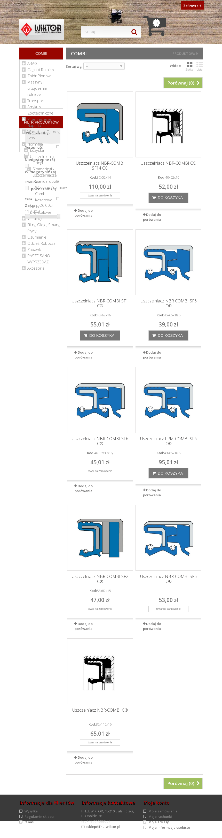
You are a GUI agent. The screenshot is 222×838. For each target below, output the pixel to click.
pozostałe (43, 360)
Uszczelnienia (42, 158)
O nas (29, 822)
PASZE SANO (38, 257)
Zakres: (32, 376)
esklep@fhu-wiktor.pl (102, 826)
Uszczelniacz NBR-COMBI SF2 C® (100, 579)
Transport (36, 102)
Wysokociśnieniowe (52, 189)
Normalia (35, 146)
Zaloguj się (192, 5)
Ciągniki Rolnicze (41, 71)
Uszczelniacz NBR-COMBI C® (168, 163)
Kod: (93, 177)
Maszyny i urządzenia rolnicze (37, 90)
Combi (40, 195)
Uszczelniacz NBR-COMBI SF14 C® (100, 166)
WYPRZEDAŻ (38, 263)
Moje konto (156, 802)
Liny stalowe (40, 214)
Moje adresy (158, 822)
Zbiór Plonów (39, 77)
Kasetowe (43, 201)
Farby (34, 208)
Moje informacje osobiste (169, 827)
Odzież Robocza (41, 245)
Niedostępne (40, 330)
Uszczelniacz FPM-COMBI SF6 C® (168, 441)
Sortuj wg (74, 66)
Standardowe (47, 183)
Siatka (189, 66)
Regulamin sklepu (39, 816)
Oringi (38, 164)
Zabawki (34, 251)
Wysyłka (31, 811)
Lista (199, 66)
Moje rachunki (160, 816)
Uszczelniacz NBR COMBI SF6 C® (168, 303)
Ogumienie (36, 239)
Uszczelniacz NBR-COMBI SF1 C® (100, 303)
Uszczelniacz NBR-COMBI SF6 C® (100, 441)
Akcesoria (35, 270)
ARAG (32, 65)
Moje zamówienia (163, 811)
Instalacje (35, 220)
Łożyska (37, 152)
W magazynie (40, 343)
